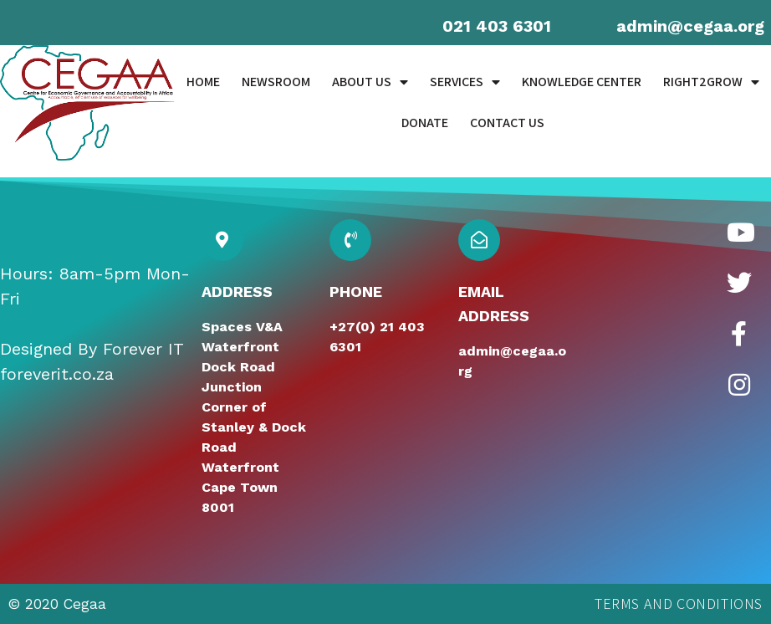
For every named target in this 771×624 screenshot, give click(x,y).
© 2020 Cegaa (57, 604)
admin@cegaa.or (685, 26)
